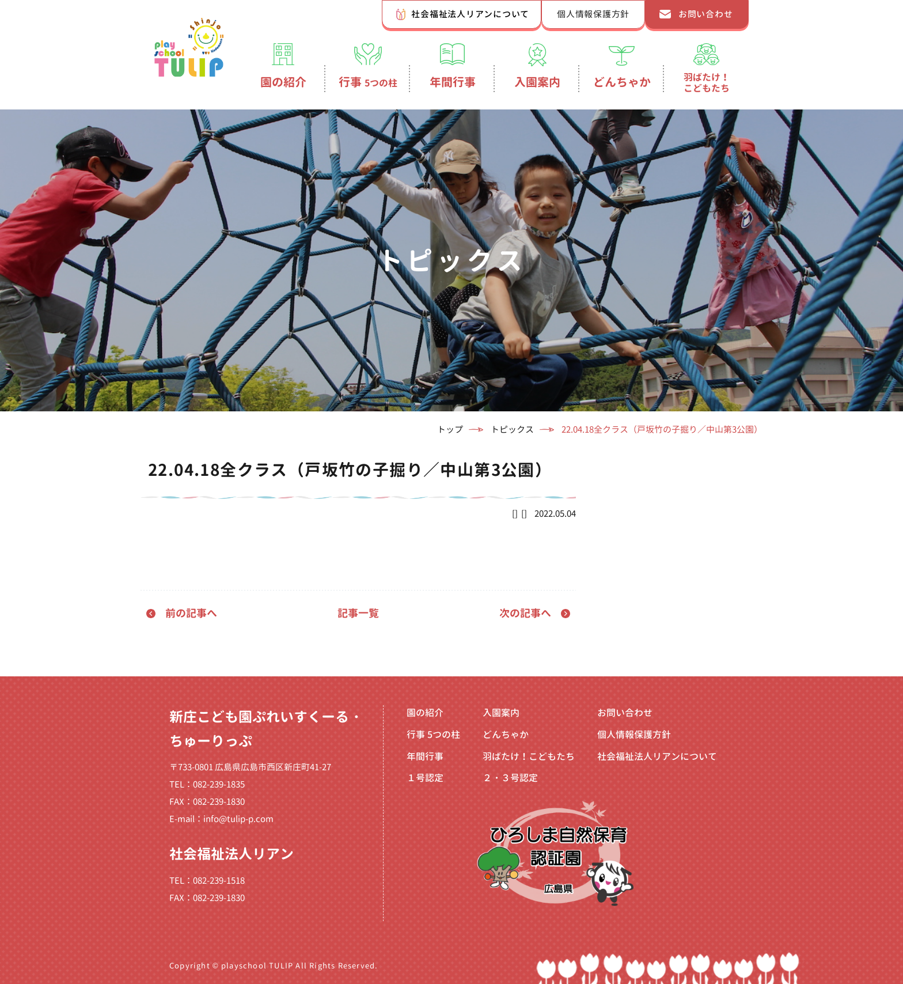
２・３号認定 (510, 777)
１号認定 (425, 777)
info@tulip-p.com (238, 819)
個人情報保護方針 (593, 14)
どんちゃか (622, 82)
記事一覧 (358, 613)
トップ (450, 429)
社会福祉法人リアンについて (470, 14)
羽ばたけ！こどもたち (707, 82)
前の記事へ (191, 613)
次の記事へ (525, 613)
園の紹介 (283, 82)
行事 (368, 82)
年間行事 (453, 82)
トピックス (512, 429)
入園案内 (537, 82)
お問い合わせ (705, 14)
